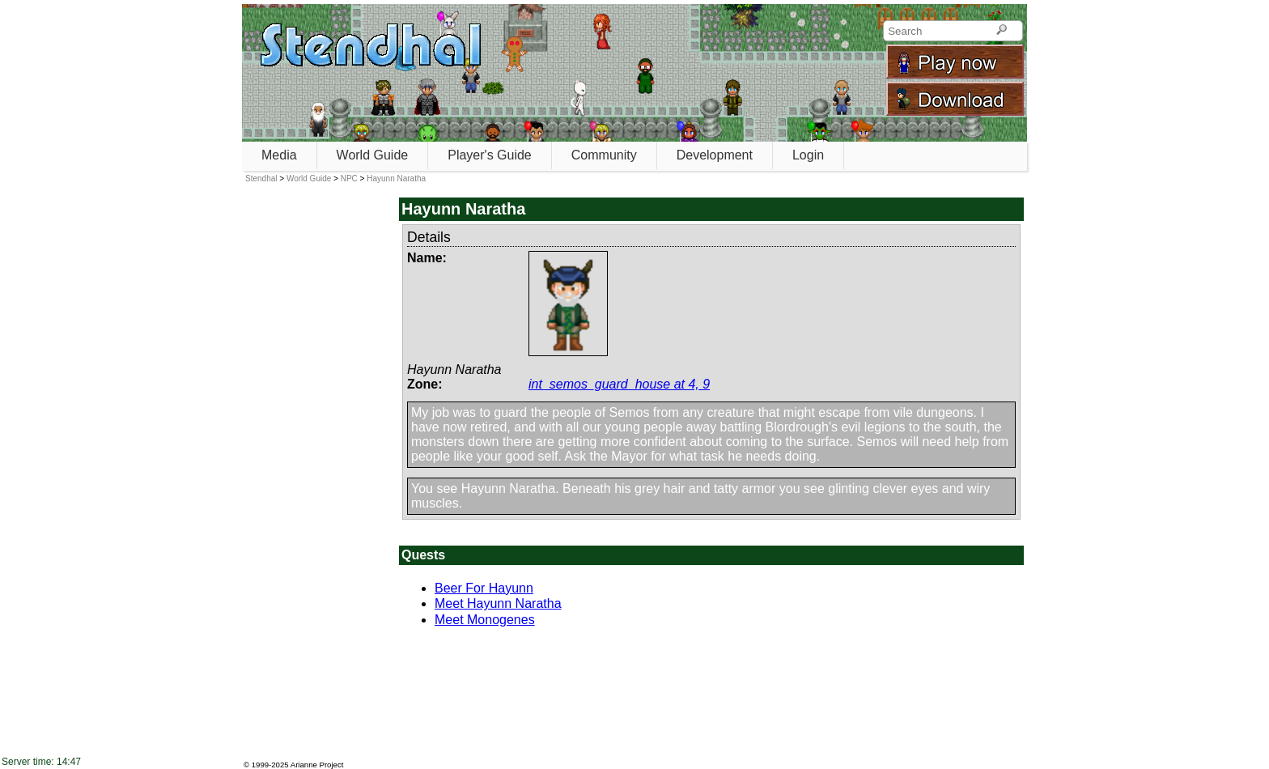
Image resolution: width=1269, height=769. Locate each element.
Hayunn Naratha (396, 178)
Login (808, 155)
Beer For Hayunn (484, 588)
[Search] (1001, 30)
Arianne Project (317, 764)
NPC (349, 178)
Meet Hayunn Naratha (498, 603)
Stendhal (261, 178)
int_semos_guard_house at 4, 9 (619, 384)
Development (715, 155)
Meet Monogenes (485, 620)
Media (279, 155)
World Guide (373, 155)
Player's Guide (490, 155)
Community (604, 155)
